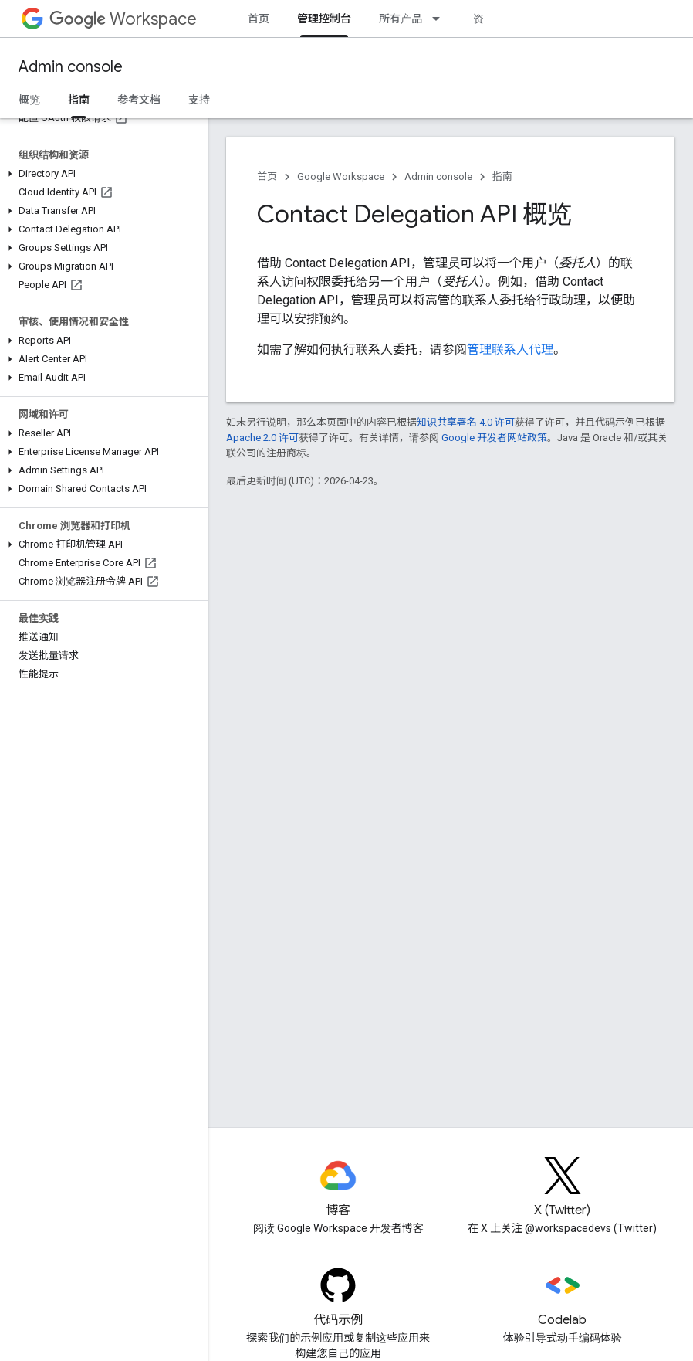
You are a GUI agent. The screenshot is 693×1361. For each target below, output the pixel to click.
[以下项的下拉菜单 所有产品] (440, 18)
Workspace (123, 18)
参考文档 (139, 100)
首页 (258, 18)
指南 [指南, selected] (79, 100)
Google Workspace (340, 176)
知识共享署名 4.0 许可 (466, 422)
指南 (502, 176)
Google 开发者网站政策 (494, 437)
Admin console (71, 66)
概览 (29, 100)
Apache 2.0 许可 (262, 437)
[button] (100, 174)
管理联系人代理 (510, 349)
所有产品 (400, 18)
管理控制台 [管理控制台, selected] (324, 18)
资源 (484, 18)
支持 (199, 100)
